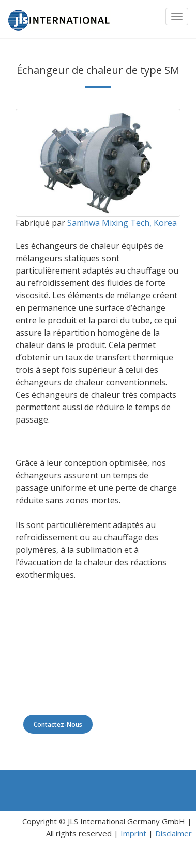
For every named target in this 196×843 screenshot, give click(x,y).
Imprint (133, 833)
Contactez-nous (58, 724)
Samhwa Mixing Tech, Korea (122, 223)
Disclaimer (173, 833)
